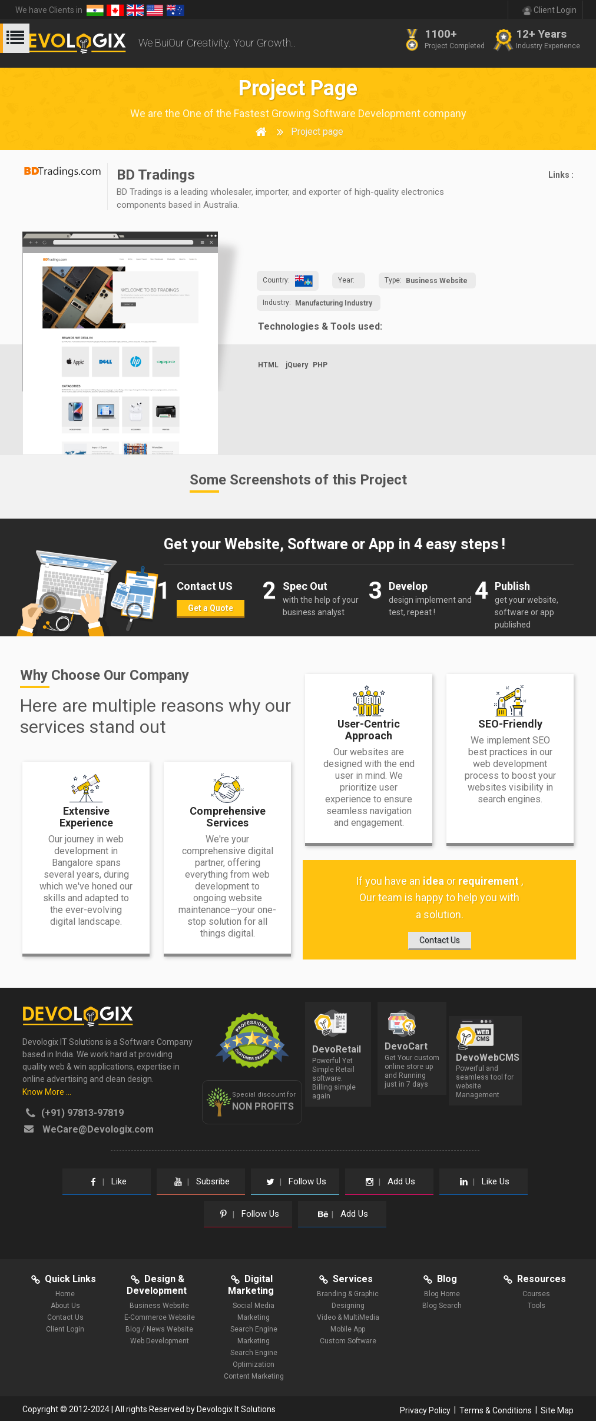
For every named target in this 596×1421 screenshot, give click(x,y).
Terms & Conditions (495, 1410)
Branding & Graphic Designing (348, 1300)
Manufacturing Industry (333, 303)
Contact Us (65, 1317)
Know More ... (46, 1092)
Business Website (437, 281)
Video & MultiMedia (348, 1317)
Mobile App (347, 1329)
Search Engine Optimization (253, 1359)
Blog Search (442, 1306)
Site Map (557, 1410)
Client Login (65, 1329)
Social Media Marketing (253, 1312)
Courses (536, 1294)
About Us (65, 1306)
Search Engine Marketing (253, 1335)
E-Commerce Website (159, 1317)
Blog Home (442, 1294)
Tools (536, 1306)
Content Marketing (254, 1376)
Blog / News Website (159, 1329)
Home (65, 1294)
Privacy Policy (425, 1410)
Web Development (159, 1341)
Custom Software (348, 1341)
